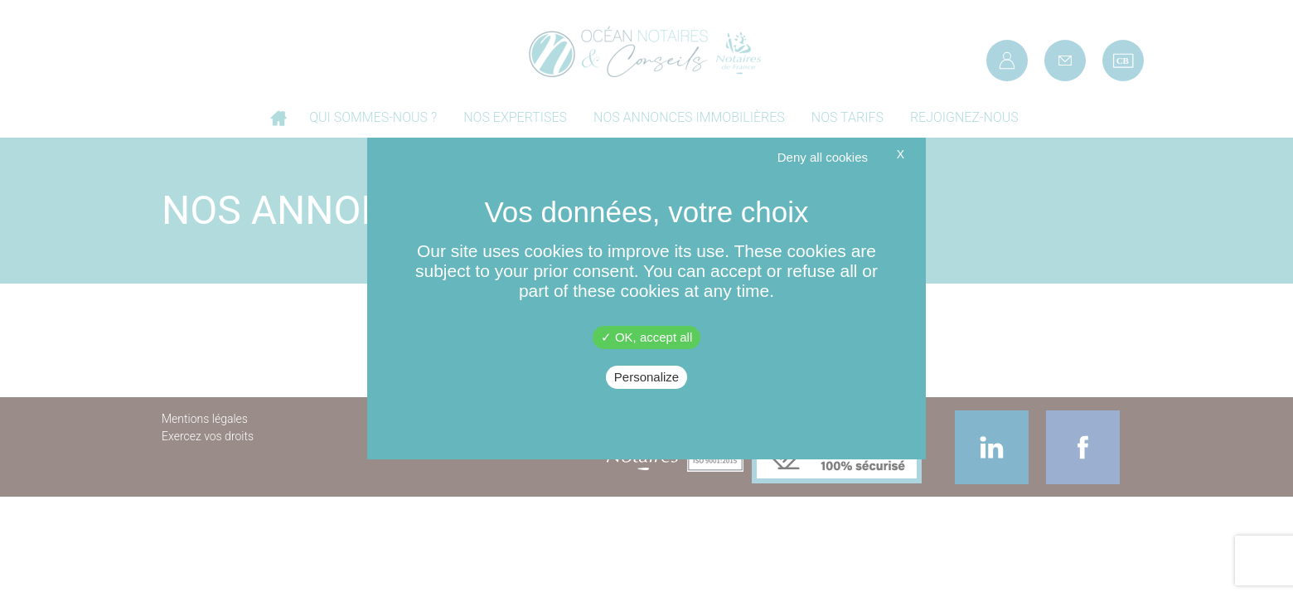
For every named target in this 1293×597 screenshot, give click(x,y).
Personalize (646, 377)
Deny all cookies (822, 157)
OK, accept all (647, 337)
